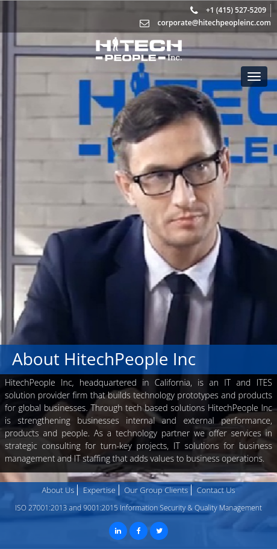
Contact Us (216, 490)
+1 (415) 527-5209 (235, 10)
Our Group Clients (156, 490)
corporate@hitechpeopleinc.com (214, 22)
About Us (58, 490)
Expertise (99, 490)
